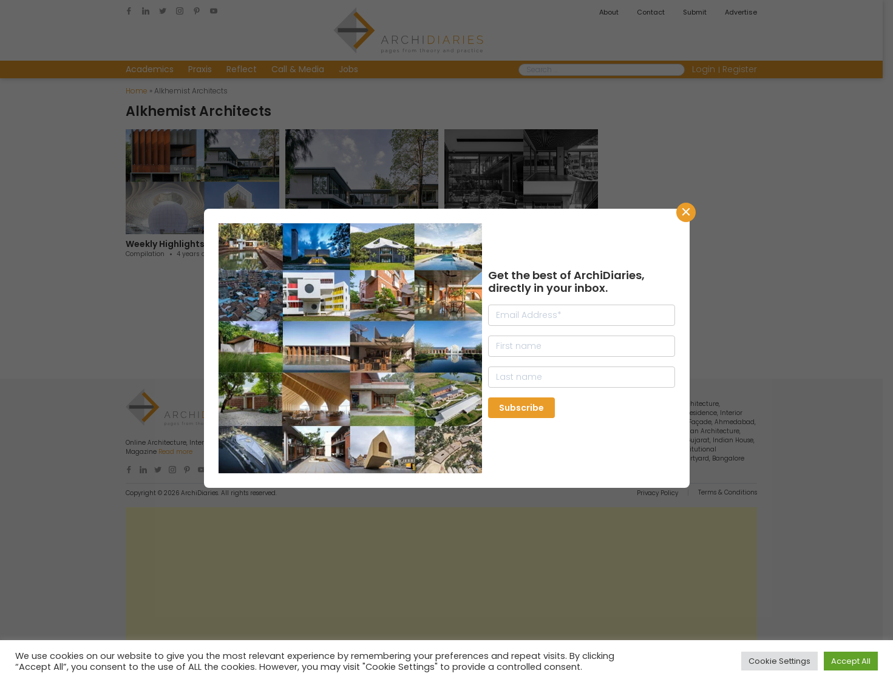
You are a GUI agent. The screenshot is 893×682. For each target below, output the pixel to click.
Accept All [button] (851, 661)
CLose (686, 212)
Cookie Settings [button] (779, 661)
